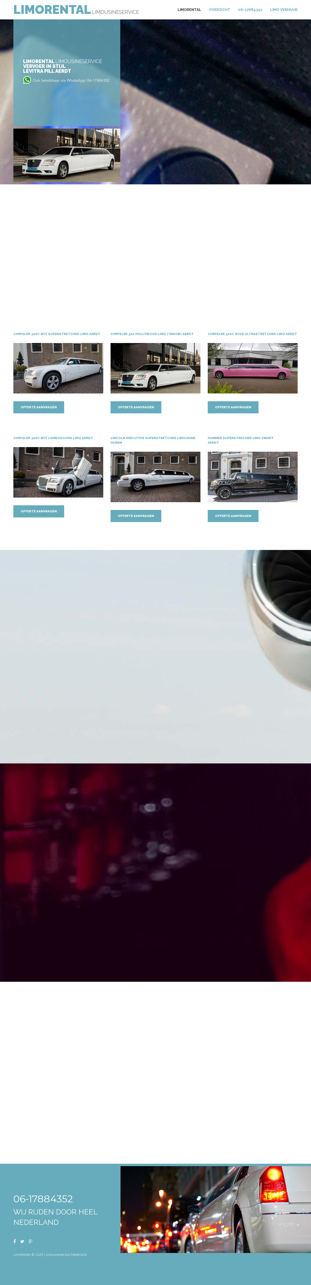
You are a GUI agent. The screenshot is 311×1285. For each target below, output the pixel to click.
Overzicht (219, 10)
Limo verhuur (284, 10)
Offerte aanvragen (38, 407)
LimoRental (52, 9)
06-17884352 (250, 10)
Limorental (189, 10)
